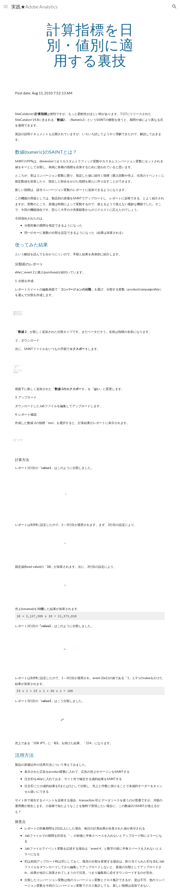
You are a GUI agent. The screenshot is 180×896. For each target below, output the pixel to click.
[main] (89, 45)
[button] (5, 6)
